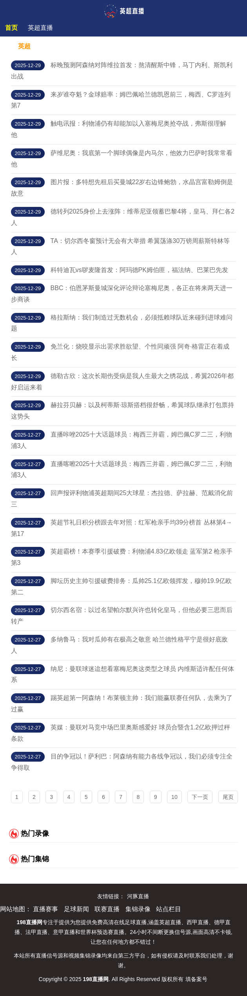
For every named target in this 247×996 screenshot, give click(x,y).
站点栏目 (168, 909)
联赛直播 (107, 909)
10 (174, 797)
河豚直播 (138, 896)
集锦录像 (138, 909)
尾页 (228, 797)
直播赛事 (45, 909)
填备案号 (196, 979)
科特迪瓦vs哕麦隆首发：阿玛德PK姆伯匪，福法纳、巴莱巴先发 (139, 270)
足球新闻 (76, 909)
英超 (24, 46)
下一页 (200, 797)
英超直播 (40, 27)
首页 (11, 27)
